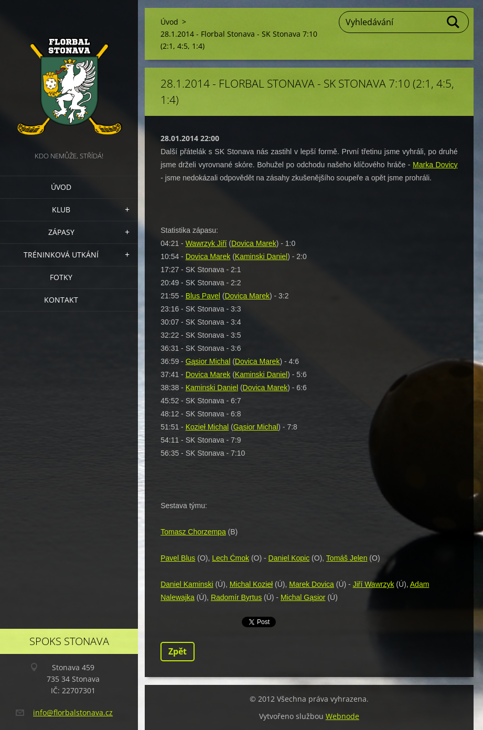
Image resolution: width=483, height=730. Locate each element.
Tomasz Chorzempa (193, 532)
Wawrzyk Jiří (206, 243)
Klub (61, 209)
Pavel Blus (177, 558)
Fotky (61, 277)
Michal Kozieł (251, 584)
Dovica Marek (253, 243)
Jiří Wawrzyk (373, 584)
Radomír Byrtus (236, 597)
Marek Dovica (311, 584)
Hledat (453, 22)
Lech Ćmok (230, 558)
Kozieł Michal (207, 427)
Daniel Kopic (289, 558)
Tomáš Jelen (347, 558)
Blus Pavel (203, 296)
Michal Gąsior (303, 597)
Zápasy (61, 232)
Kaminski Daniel (261, 256)
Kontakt (61, 300)
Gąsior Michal (208, 361)
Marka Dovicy (435, 164)
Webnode (342, 716)
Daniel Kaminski (186, 584)
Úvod (61, 187)
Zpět (177, 651)
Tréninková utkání (61, 255)
